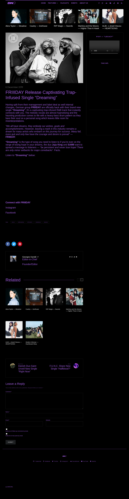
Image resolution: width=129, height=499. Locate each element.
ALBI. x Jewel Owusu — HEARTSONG (111, 27)
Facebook (11, 212)
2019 (13, 222)
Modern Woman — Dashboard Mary (32, 343)
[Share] (8, 244)
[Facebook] (99, 3)
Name (8, 414)
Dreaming (21, 222)
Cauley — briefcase (38, 26)
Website (48, 422)
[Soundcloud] (106, 3)
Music (46, 222)
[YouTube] (110, 3)
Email (7, 422)
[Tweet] (14, 244)
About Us (84, 3)
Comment (9, 391)
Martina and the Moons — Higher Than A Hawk (88, 27)
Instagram (11, 207)
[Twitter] (55, 463)
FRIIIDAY (30, 222)
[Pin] (20, 244)
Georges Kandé (29, 257)
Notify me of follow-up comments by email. (17, 433)
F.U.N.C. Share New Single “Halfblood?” (58, 366)
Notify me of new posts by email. (14, 438)
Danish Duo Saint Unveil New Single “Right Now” (30, 368)
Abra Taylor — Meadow (16, 26)
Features (52, 3)
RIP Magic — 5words (63, 26)
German (38, 222)
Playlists (64, 3)
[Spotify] (118, 3)
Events (74, 3)
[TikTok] (114, 3)
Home (43, 3)
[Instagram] (102, 3)
